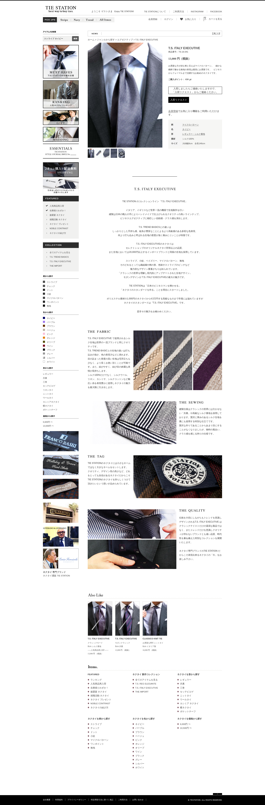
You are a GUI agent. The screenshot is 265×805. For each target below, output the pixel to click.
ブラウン (51, 326)
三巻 (45, 382)
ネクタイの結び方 (58, 233)
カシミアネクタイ (51, 402)
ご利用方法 (178, 11)
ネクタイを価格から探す (189, 719)
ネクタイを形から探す (188, 674)
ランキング (96, 680)
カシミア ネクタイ (189, 703)
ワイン (50, 346)
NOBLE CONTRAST (59, 228)
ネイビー (51, 318)
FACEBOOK (216, 11)
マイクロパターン (55, 298)
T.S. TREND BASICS (59, 257)
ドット (50, 290)
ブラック (51, 350)
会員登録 (152, 19)
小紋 (49, 294)
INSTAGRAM (197, 11)
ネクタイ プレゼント (59, 224)
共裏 (45, 378)
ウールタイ (48, 398)
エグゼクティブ (125, 40)
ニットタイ (48, 394)
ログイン (168, 19)
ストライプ (52, 282)
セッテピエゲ (49, 386)
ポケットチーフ (50, 410)
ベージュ (51, 330)
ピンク (50, 334)
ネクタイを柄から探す (99, 719)
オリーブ (51, 342)
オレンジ (51, 338)
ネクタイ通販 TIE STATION (56, 576)
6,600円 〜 (48, 422)
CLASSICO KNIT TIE (152, 639)
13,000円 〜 (48, 426)
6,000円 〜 (185, 724)
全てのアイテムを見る (60, 252)
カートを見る (215, 19)
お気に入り (190, 19)
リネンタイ (48, 390)
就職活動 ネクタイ (58, 219)
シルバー (51, 358)
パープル (51, 322)
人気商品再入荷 (57, 206)
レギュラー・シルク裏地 (193, 134)
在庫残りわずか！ (58, 210)
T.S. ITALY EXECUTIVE (60, 261)
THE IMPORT (56, 266)
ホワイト (51, 362)
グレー (50, 354)
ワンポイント (53, 302)
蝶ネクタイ (48, 406)
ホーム (91, 40)
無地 (49, 306)
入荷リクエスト (178, 99)
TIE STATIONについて (155, 11)
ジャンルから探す (106, 40)
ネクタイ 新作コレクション (146, 674)
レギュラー (48, 374)
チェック (51, 286)
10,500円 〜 (186, 728)
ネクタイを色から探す (143, 719)
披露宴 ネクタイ (57, 215)
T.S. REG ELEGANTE (145, 684)
